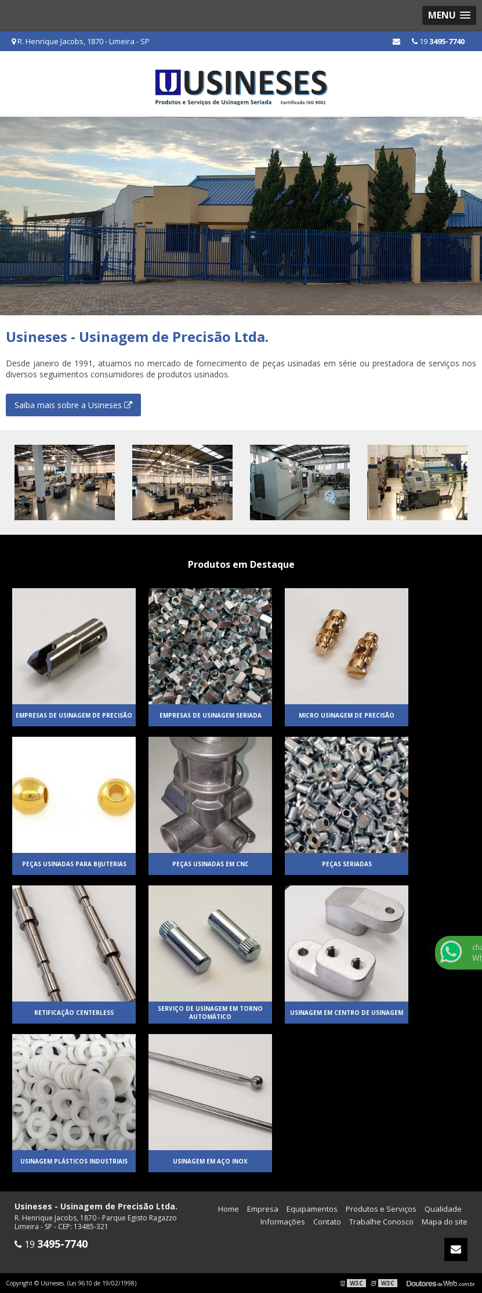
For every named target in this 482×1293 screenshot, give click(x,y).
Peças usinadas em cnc (210, 864)
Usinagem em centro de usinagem (346, 1013)
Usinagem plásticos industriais (74, 1161)
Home (228, 1209)
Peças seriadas (347, 864)
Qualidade (443, 1209)
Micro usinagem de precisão (346, 715)
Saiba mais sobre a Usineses (73, 404)
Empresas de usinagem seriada (211, 715)
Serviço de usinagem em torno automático (210, 1012)
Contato (327, 1221)
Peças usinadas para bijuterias (74, 864)
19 (438, 41)
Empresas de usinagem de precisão (74, 715)
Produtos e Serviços (381, 1209)
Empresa (262, 1209)
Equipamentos (312, 1209)
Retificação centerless (74, 1013)
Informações (282, 1221)
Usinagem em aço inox (210, 1161)
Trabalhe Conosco (381, 1221)
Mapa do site (444, 1221)
